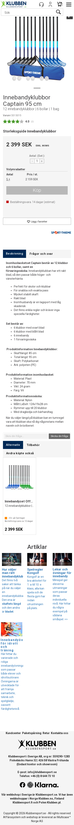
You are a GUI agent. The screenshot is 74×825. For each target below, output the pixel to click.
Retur (46, 733)
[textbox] (26, 436)
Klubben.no (45, 798)
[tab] (14, 254)
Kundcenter (13, 733)
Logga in (50, 4)
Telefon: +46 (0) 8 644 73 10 (37, 776)
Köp (37, 190)
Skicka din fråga (59, 436)
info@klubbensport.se (42, 772)
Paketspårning (31, 733)
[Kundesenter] (41, 4)
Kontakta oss (59, 733)
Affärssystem (12, 817)
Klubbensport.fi (23, 802)
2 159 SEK (31, 179)
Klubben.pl (54, 802)
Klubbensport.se (46, 794)
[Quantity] (37, 161)
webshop (32, 817)
